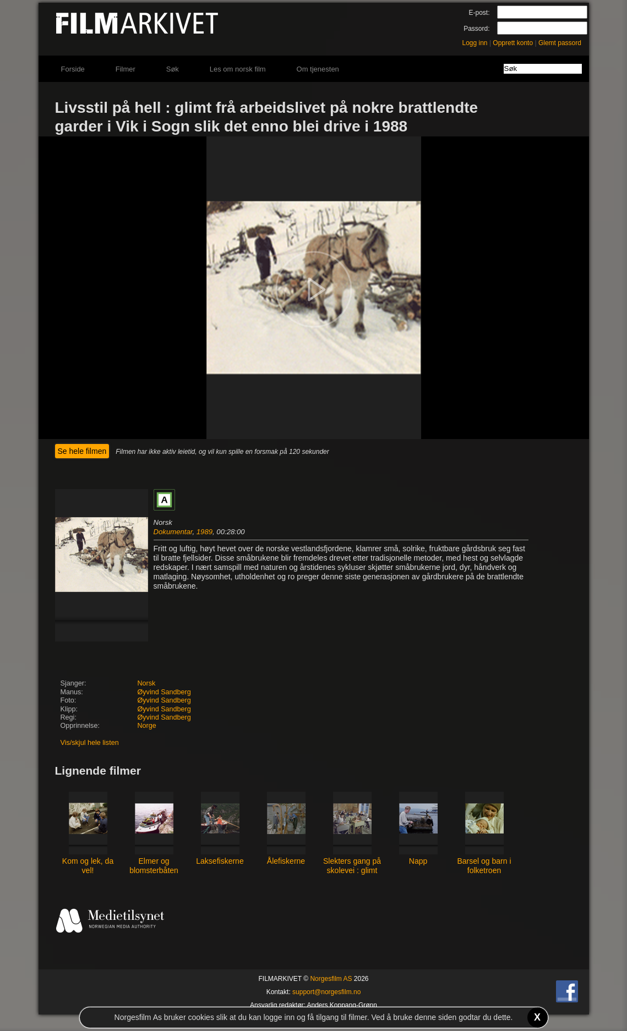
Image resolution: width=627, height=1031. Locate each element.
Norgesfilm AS (331, 979)
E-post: (478, 13)
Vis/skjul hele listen (90, 743)
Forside (73, 69)
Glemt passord (559, 43)
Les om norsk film (238, 69)
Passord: (476, 28)
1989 (204, 532)
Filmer (125, 69)
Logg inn (475, 43)
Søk (172, 69)
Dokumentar (173, 532)
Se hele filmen (82, 451)
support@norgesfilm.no (326, 992)
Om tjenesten (318, 69)
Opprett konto (513, 43)
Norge (147, 726)
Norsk (147, 683)
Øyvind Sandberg (164, 692)
